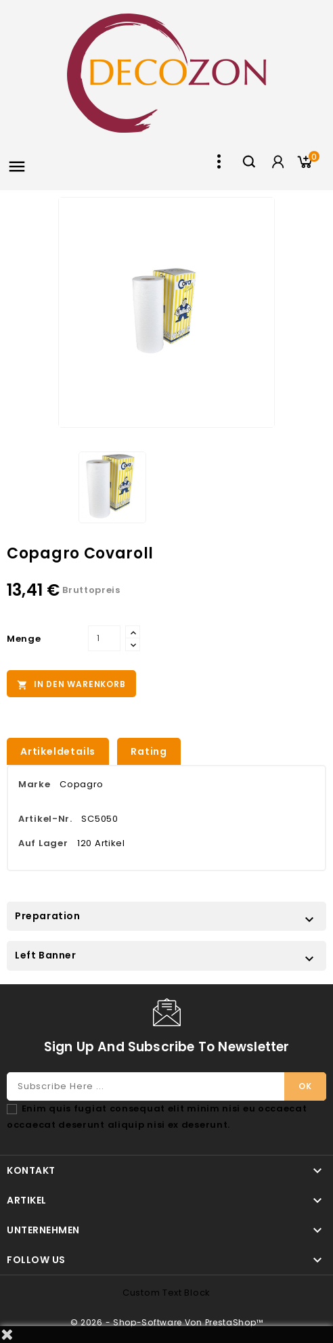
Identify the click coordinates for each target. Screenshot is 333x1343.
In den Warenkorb (71, 684)
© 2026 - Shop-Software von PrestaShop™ (166, 1322)
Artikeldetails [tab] (57, 751)
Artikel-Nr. (45, 818)
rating (149, 751)
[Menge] (104, 638)
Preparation (48, 916)
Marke (34, 784)
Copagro (82, 784)
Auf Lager (43, 843)
